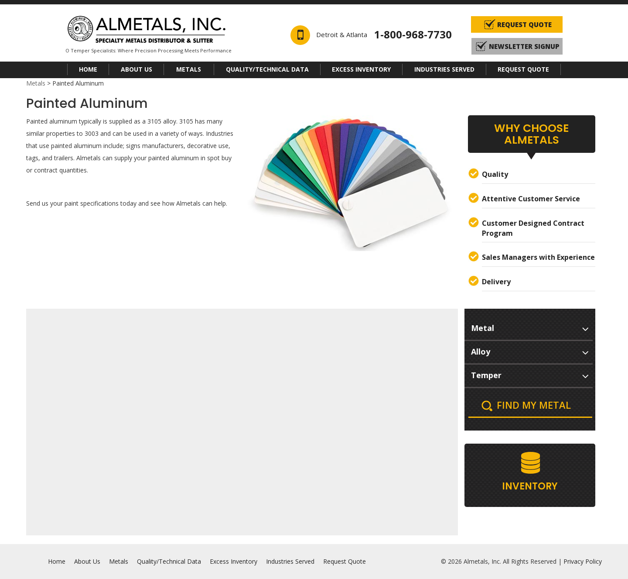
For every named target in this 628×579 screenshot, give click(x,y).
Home (88, 69)
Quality (495, 174)
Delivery (496, 281)
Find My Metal (534, 404)
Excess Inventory (361, 69)
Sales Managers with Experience (538, 257)
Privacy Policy (582, 561)
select (585, 327)
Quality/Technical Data (267, 69)
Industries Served (444, 69)
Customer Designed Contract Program (533, 228)
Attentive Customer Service (531, 198)
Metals (188, 69)
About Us (136, 69)
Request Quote (523, 69)
